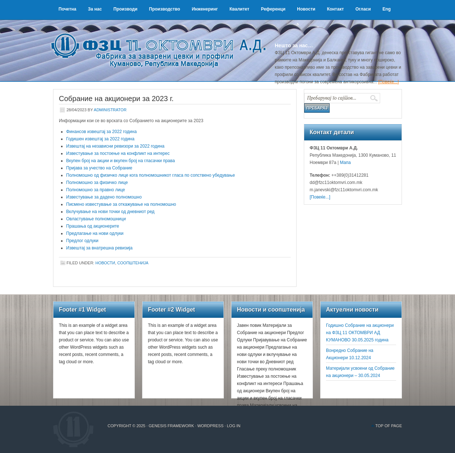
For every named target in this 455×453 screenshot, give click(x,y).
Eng (386, 9)
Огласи (363, 9)
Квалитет (239, 9)
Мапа (345, 162)
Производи (125, 9)
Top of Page (388, 426)
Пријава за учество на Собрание (99, 168)
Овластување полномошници (96, 218)
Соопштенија (133, 263)
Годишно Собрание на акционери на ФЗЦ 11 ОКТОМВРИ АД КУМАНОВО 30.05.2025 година (360, 332)
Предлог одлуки (82, 240)
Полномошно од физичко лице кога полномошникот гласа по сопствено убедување (150, 175)
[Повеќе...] (388, 81)
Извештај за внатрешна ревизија (99, 247)
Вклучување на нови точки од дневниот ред (110, 211)
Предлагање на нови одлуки (95, 233)
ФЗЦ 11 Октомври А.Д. (162, 42)
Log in (233, 426)
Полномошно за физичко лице (97, 182)
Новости (306, 9)
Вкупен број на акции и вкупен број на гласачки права (120, 160)
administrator (110, 110)
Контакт (335, 9)
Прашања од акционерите (92, 226)
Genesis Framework (171, 426)
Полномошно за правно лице (95, 189)
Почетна (67, 9)
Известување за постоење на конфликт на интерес (118, 153)
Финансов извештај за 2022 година (101, 131)
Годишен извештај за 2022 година (100, 138)
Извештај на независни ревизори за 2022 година (115, 146)
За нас (95, 9)
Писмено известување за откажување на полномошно (121, 204)
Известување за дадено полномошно (104, 197)
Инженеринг (205, 9)
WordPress (210, 426)
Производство (164, 9)
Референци (273, 9)
